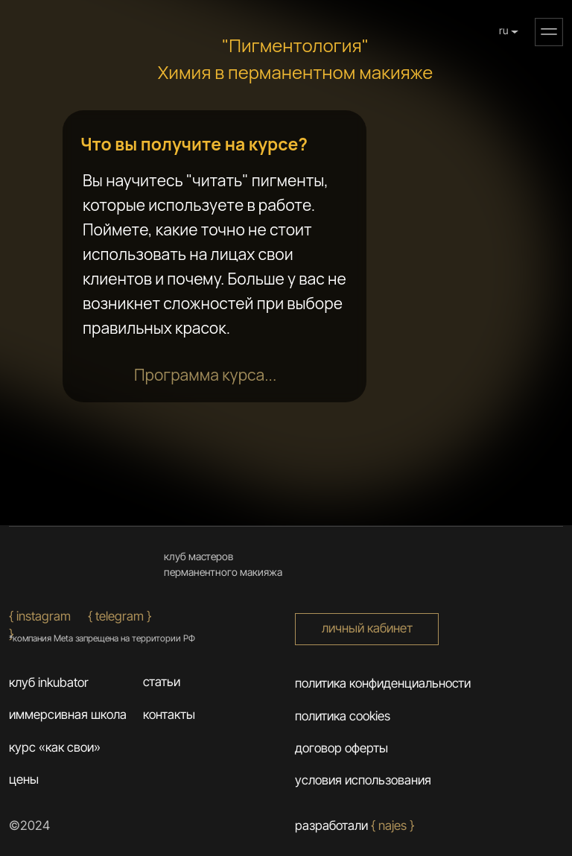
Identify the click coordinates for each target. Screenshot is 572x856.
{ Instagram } (40, 625)
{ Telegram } (119, 616)
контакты (169, 714)
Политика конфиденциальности (383, 683)
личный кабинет (367, 628)
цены (24, 779)
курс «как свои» (55, 747)
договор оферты (341, 748)
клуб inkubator (49, 682)
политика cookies (342, 715)
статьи (161, 681)
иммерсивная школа (68, 714)
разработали (354, 825)
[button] (549, 32)
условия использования (363, 780)
